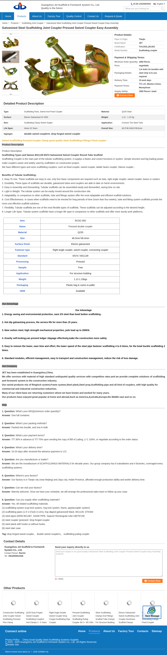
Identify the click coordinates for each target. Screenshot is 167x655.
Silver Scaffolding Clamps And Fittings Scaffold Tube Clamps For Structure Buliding (105, 618)
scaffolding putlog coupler (77, 534)
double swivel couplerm (49, 534)
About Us (37, 16)
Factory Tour (54, 16)
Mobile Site (12, 644)
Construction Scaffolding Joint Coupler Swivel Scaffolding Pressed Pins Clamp (13, 618)
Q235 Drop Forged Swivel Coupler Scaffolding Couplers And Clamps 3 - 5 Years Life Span (36, 619)
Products (21, 16)
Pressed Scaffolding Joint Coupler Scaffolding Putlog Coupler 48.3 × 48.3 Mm (82, 618)
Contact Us (93, 16)
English (160, 4)
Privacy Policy (12, 639)
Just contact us (40, 651)
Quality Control (74, 16)
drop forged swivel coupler (20, 534)
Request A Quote (113, 16)
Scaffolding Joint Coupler (32, 23)
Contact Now (126, 95)
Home (8, 16)
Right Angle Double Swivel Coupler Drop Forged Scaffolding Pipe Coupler (59, 618)
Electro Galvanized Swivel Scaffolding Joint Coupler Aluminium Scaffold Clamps (129, 618)
